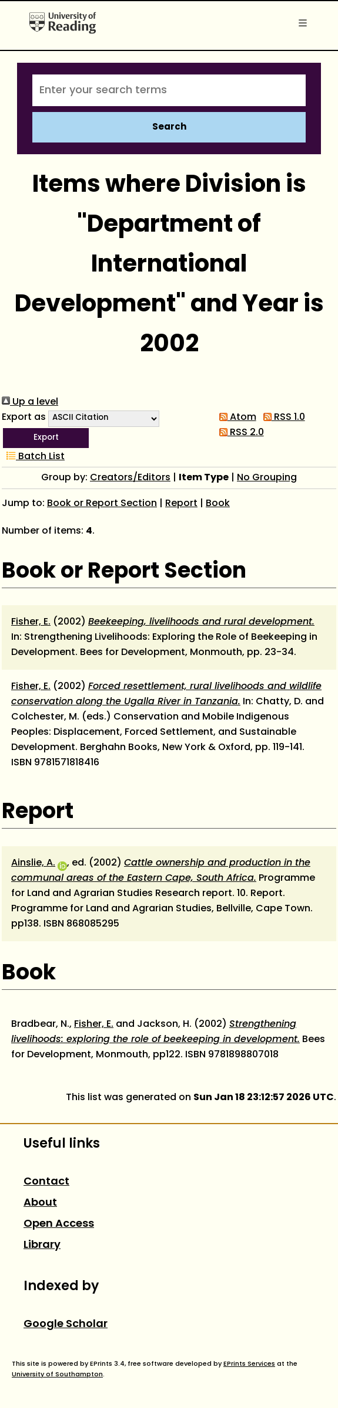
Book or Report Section (102, 503)
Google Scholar (66, 1324)
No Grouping (267, 478)
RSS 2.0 (239, 432)
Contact (46, 1182)
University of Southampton (57, 1374)
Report (181, 503)
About (40, 1203)
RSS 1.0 (282, 417)
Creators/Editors (130, 478)
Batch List (33, 456)
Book (218, 503)
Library (42, 1245)
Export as (24, 417)
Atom (235, 417)
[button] (46, 438)
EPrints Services (249, 1364)
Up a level (30, 402)
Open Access (59, 1224)
